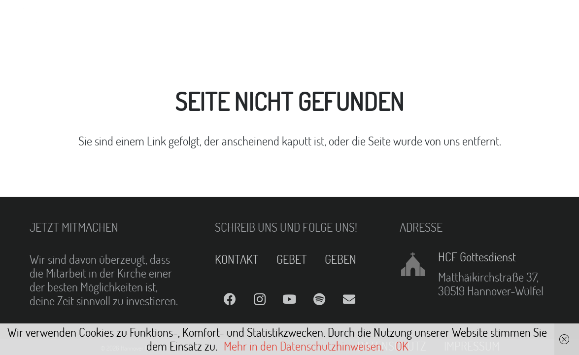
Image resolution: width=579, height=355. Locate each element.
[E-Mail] (350, 299)
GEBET (291, 259)
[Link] (32, 20)
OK (402, 346)
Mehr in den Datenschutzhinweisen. (304, 346)
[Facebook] (230, 299)
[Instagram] (259, 299)
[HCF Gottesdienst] (419, 264)
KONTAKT (237, 259)
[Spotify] (320, 299)
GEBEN (340, 259)
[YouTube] (289, 299)
